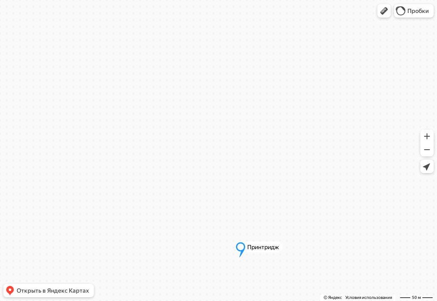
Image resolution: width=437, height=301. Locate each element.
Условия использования (368, 297)
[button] (384, 11)
